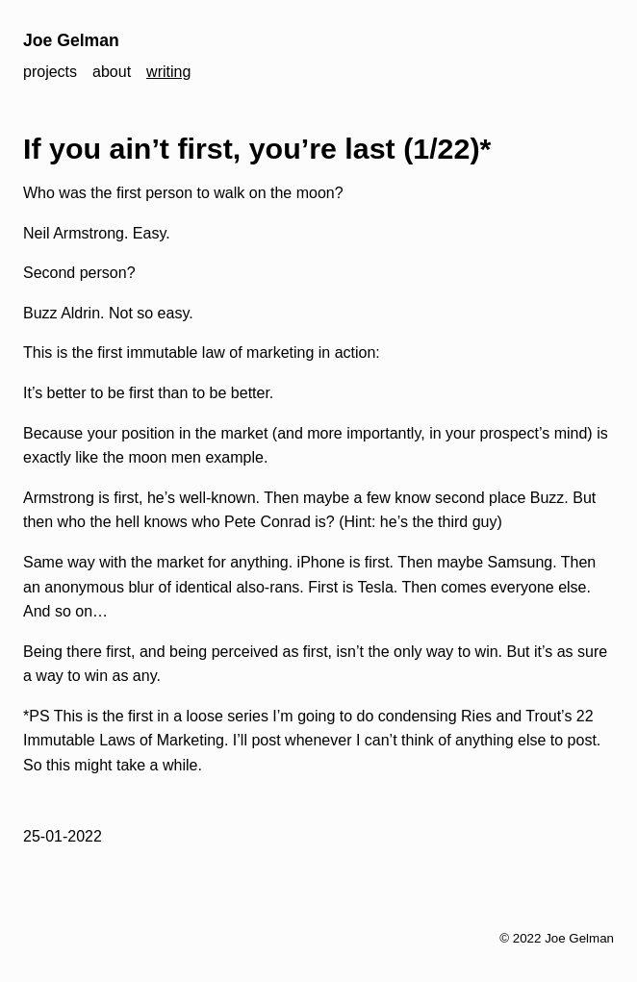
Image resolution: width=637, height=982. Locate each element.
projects (50, 71)
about (111, 71)
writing (168, 71)
